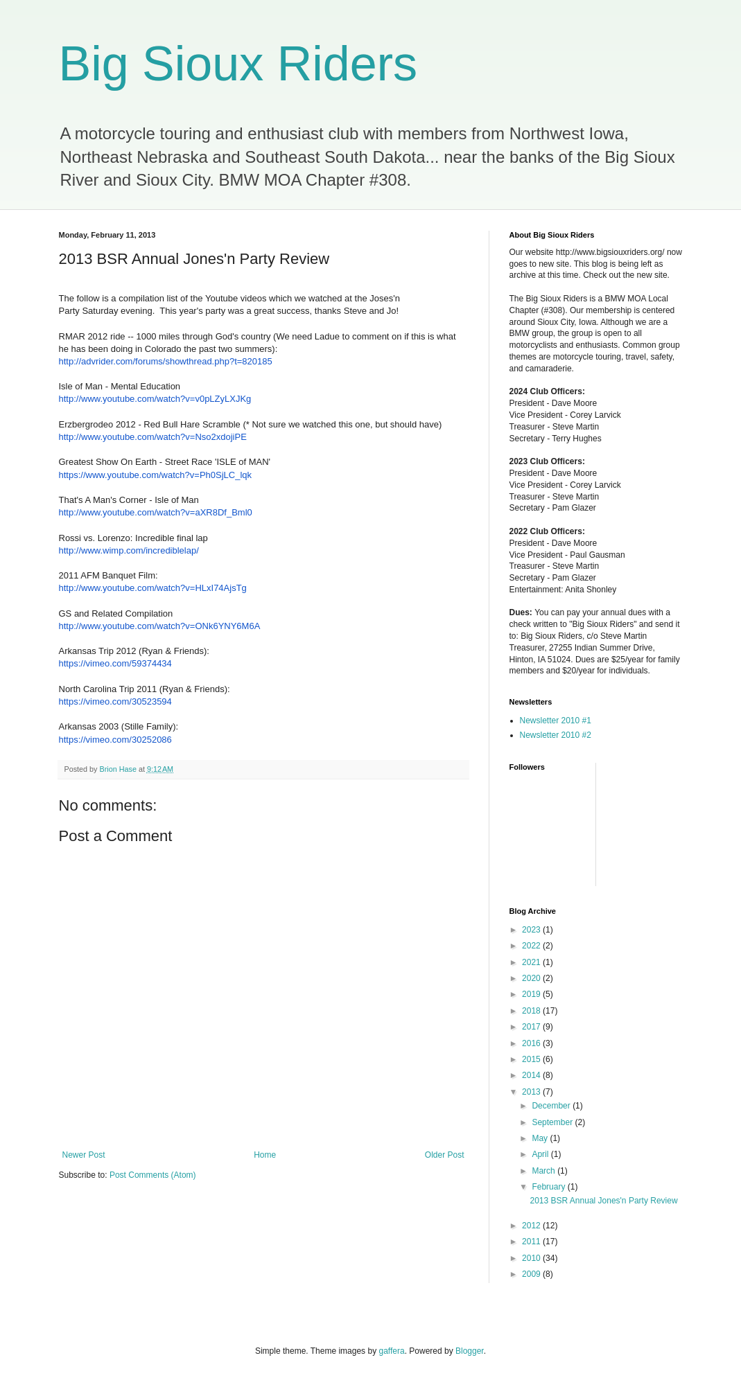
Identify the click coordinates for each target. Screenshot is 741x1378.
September (553, 1122)
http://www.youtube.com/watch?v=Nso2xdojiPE (153, 437)
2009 (532, 1274)
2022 (532, 946)
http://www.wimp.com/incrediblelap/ (129, 550)
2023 (532, 930)
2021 (532, 962)
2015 (532, 1059)
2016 (532, 1043)
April (541, 1154)
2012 (532, 1225)
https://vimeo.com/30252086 (115, 739)
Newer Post (83, 1155)
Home (265, 1155)
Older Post (444, 1155)
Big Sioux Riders (238, 64)
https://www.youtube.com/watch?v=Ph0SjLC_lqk (155, 475)
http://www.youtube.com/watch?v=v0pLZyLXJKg (155, 399)
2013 (532, 1092)
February (549, 1187)
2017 (532, 1027)
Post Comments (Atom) (153, 1175)
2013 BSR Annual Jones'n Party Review (603, 1200)
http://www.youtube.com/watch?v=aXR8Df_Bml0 (155, 512)
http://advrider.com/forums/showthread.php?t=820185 (165, 361)
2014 (532, 1075)
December (552, 1106)
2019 (532, 994)
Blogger (469, 1351)
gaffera (391, 1351)
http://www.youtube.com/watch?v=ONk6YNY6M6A (160, 626)
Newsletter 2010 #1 (555, 720)
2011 (532, 1241)
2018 (532, 1011)
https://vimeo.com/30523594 (115, 701)
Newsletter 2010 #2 (555, 735)
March (544, 1171)
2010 (532, 1258)
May (541, 1138)
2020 (532, 978)
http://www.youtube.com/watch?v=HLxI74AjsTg (153, 588)
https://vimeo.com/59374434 (115, 663)
